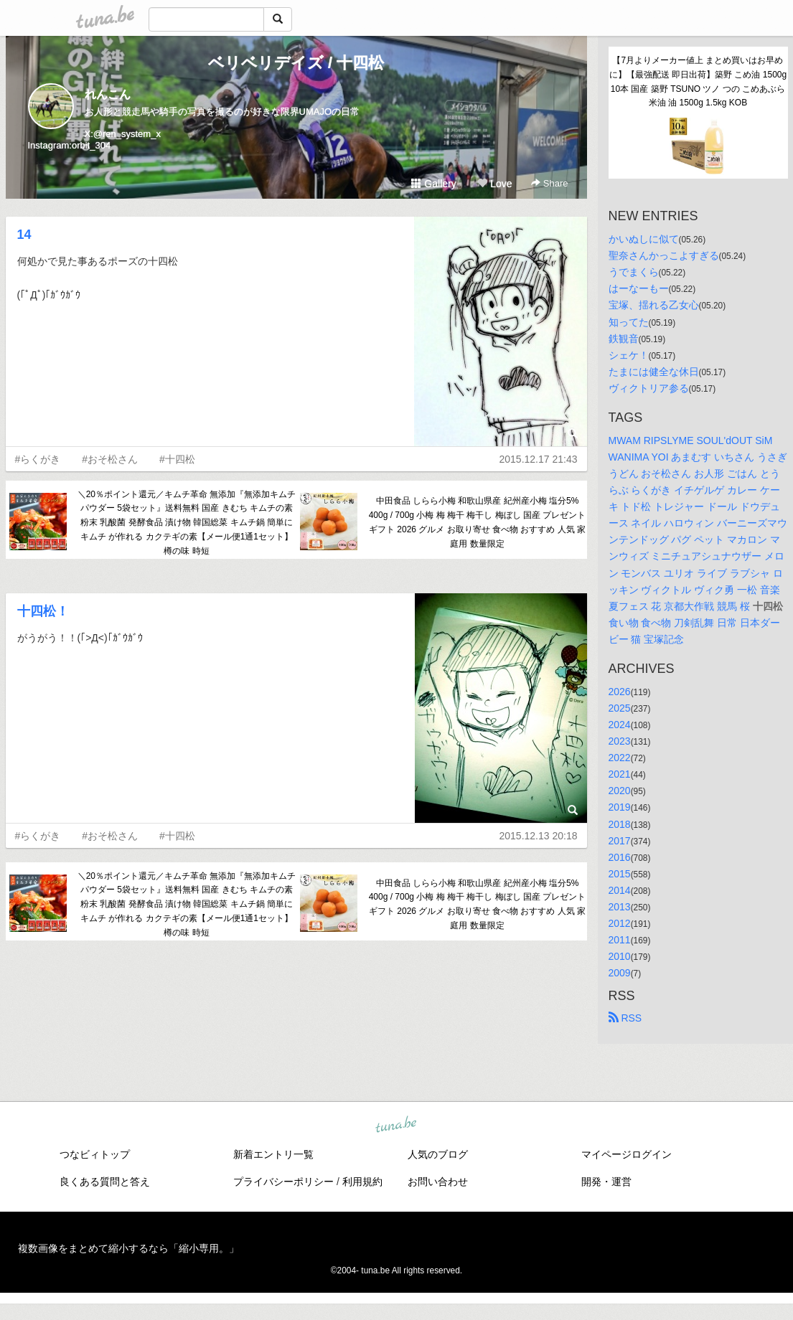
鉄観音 (624, 338)
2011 (620, 940)
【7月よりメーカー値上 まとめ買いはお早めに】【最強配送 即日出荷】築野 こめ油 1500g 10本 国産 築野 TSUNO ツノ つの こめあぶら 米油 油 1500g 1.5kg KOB (698, 81)
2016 (620, 857)
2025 (620, 708)
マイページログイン (626, 1154)
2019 (620, 807)
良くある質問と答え (105, 1181)
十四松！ (43, 611)
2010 (620, 956)
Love (494, 183)
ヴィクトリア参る (649, 388)
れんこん (108, 94)
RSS (625, 1018)
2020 (620, 790)
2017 (620, 841)
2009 (620, 973)
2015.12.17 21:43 (538, 459)
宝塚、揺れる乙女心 (654, 305)
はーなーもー (639, 288)
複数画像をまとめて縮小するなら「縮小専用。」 (128, 1248)
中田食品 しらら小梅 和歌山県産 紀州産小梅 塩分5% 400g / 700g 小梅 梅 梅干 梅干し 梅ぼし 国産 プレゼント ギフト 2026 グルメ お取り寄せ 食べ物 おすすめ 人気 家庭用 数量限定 (477, 522)
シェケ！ (629, 355)
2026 (620, 691)
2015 (620, 874)
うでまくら (634, 272)
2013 (620, 907)
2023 (620, 741)
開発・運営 (606, 1181)
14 (24, 234)
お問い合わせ (438, 1181)
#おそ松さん (110, 459)
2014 (620, 890)
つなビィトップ (95, 1154)
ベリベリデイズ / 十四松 (296, 63)
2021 (620, 774)
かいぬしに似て (644, 239)
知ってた (629, 322)
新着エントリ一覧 (273, 1154)
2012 (620, 923)
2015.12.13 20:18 (538, 836)
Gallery (433, 183)
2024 (620, 724)
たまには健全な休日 (654, 371)
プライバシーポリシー (283, 1181)
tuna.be (396, 1125)
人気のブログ (438, 1154)
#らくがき (38, 459)
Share (549, 183)
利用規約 (362, 1181)
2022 (620, 757)
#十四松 (177, 459)
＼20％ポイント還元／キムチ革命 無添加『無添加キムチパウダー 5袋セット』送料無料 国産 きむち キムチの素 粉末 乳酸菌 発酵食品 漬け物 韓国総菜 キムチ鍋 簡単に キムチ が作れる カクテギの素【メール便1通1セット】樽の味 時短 (187, 522)
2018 (620, 824)
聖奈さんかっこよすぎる (664, 255)
